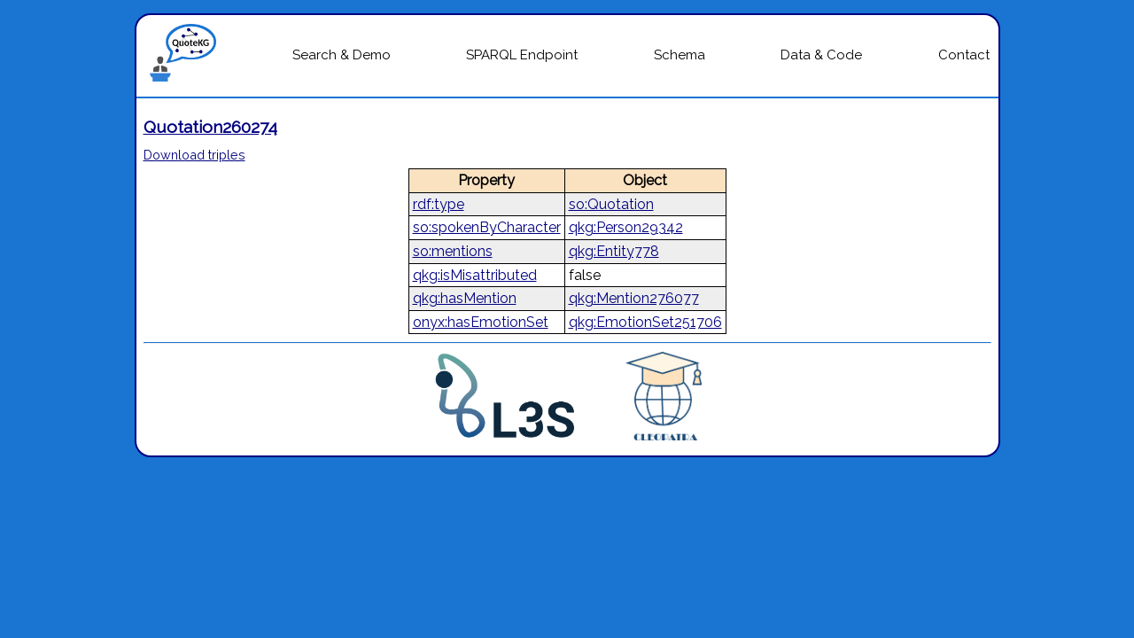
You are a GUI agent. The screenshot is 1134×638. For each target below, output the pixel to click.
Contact (964, 55)
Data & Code (821, 55)
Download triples (194, 154)
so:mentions (453, 251)
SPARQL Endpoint (522, 55)
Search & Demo (341, 55)
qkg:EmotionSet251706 (645, 322)
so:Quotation (611, 204)
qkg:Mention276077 (634, 298)
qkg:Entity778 (614, 251)
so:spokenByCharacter (487, 227)
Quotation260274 (210, 126)
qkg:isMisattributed (475, 275)
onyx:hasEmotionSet (480, 322)
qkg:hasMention (465, 298)
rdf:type (438, 204)
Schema (679, 55)
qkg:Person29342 (626, 227)
